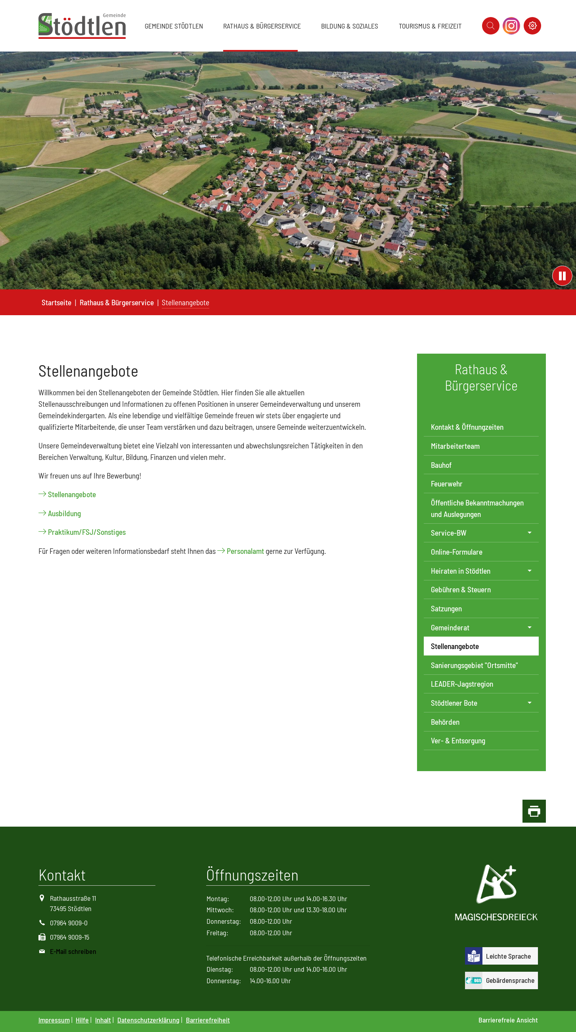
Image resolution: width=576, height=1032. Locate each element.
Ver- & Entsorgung (458, 740)
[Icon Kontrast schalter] (532, 25)
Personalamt (245, 550)
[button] (176, 26)
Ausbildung (64, 513)
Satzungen (446, 608)
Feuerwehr (447, 483)
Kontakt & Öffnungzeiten (467, 426)
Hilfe (82, 1019)
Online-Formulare (456, 551)
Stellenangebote (72, 494)
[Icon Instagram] (511, 25)
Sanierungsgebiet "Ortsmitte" (474, 665)
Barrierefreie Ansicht (508, 1019)
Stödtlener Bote (454, 702)
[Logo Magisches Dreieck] (496, 894)
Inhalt (103, 1019)
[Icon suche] (490, 25)
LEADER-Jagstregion (462, 683)
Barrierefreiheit (208, 1019)
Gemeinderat (450, 627)
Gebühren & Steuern (461, 589)
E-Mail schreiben (73, 951)
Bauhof (441, 464)
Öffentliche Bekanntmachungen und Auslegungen (477, 508)
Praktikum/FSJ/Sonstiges (87, 531)
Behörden (445, 721)
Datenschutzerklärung (148, 1019)
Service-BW (449, 532)
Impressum (54, 1019)
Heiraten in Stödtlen (460, 570)
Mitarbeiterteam (455, 445)
